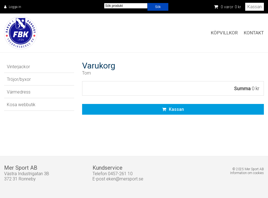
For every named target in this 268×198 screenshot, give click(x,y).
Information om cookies (247, 173)
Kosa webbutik (21, 104)
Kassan (254, 6)
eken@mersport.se (124, 179)
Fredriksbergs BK (20, 33)
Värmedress (18, 92)
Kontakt (254, 33)
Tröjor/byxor (19, 79)
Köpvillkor (224, 33)
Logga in (15, 7)
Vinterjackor (18, 66)
